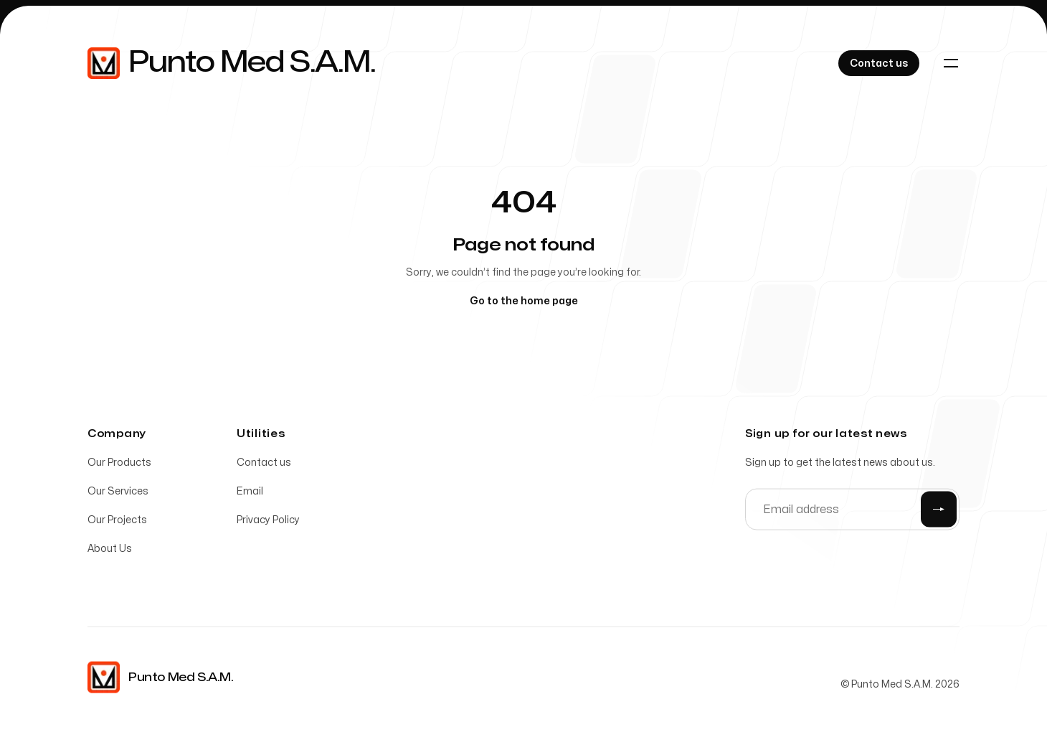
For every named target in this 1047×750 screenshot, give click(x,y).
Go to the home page (524, 301)
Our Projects (117, 522)
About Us (109, 551)
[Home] (231, 63)
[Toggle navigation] (951, 63)
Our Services (117, 493)
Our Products (119, 464)
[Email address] (852, 512)
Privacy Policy (268, 522)
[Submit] (939, 512)
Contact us (264, 464)
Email (250, 493)
